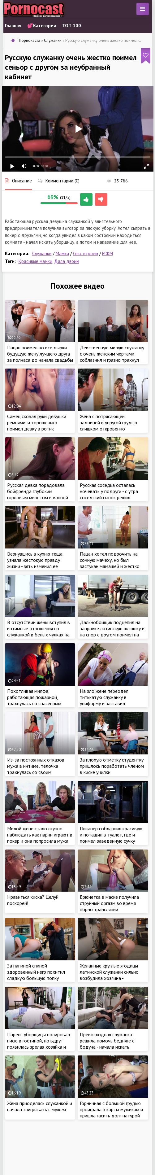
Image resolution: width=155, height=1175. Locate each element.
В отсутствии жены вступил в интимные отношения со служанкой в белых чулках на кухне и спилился (38, 631)
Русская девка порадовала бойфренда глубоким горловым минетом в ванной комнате (37, 494)
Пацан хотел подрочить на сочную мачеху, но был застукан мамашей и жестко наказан (110, 563)
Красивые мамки (35, 261)
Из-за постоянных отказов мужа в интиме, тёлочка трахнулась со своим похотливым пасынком (35, 769)
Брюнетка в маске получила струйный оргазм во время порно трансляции (109, 903)
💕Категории (41, 25)
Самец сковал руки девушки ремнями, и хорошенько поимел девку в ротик (36, 422)
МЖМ (107, 253)
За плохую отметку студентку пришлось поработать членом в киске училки (112, 766)
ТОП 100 (71, 25)
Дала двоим (66, 261)
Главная (13, 25)
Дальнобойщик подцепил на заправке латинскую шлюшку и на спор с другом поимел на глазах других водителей (112, 631)
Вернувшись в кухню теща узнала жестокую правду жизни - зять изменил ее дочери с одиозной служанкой (39, 563)
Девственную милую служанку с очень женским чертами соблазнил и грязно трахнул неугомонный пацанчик (112, 356)
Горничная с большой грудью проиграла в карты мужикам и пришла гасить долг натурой (111, 1109)
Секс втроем (85, 253)
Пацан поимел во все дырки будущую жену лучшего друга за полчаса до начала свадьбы (40, 353)
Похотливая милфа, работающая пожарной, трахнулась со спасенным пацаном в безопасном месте (38, 700)
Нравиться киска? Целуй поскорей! (32, 900)
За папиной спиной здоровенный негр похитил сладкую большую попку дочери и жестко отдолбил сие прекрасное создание (36, 978)
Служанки (42, 253)
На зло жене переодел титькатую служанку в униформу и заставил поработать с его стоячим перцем (108, 703)
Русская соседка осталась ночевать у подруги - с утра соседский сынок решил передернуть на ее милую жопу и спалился (109, 497)
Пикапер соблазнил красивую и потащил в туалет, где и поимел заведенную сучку (111, 834)
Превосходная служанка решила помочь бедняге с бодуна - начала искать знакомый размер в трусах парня (108, 1046)
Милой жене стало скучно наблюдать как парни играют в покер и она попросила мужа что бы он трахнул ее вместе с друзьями (40, 840)
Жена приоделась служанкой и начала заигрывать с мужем (39, 1106)
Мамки (62, 253)
